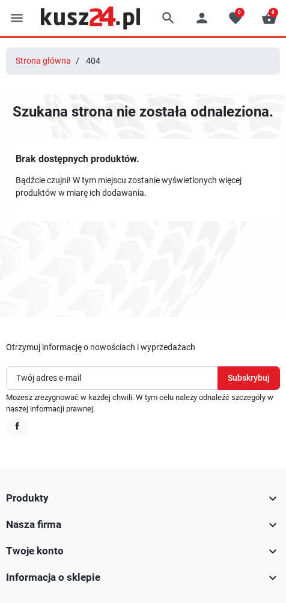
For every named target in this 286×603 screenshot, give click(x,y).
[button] (168, 18)
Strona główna (43, 60)
